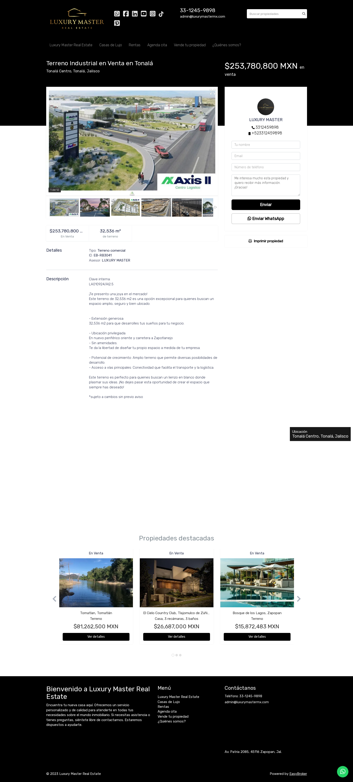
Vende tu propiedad (190, 45)
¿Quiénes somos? (227, 45)
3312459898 (267, 127)
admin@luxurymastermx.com (247, 702)
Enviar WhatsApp (266, 218)
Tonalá (79, 71)
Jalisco (93, 71)
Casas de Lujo (110, 45)
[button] (52, 599)
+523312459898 (267, 133)
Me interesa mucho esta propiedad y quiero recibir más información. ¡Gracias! (266, 185)
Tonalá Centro (58, 71)
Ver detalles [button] (96, 637)
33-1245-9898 (197, 10)
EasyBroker (298, 774)
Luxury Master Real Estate (71, 45)
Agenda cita (157, 45)
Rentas (134, 45)
